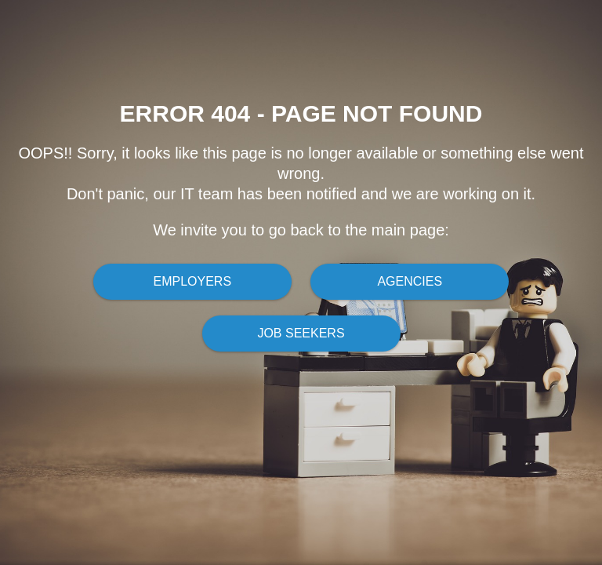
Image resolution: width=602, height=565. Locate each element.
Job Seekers (300, 333)
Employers (192, 281)
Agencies (409, 281)
